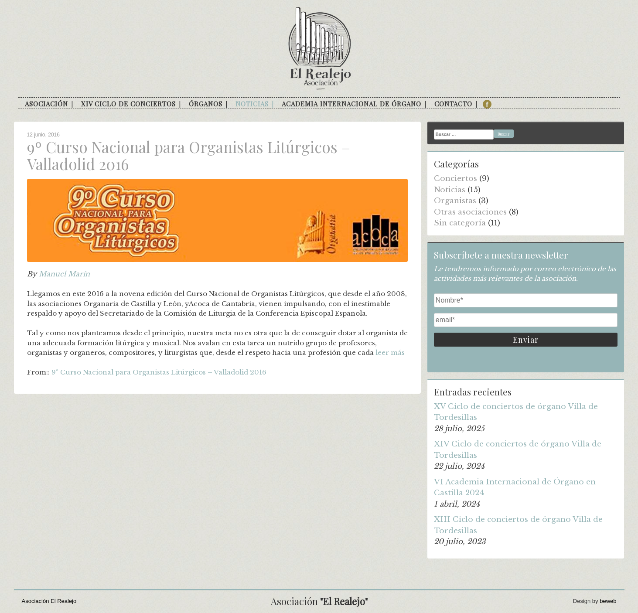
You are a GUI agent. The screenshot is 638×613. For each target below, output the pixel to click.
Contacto (453, 103)
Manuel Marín (64, 273)
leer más (390, 352)
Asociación (46, 103)
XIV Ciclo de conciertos (128, 103)
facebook (487, 104)
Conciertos (455, 178)
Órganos (205, 103)
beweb (608, 601)
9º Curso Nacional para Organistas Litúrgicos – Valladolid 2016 (158, 372)
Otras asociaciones (470, 212)
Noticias (252, 103)
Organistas (455, 200)
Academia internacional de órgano (351, 103)
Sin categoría (460, 223)
